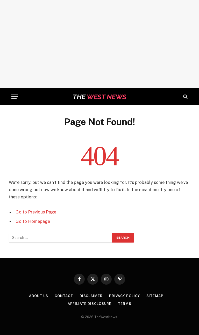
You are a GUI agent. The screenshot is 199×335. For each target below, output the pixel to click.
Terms (124, 304)
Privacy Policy (124, 296)
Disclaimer (91, 296)
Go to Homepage (33, 221)
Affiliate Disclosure (89, 304)
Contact (64, 296)
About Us (38, 296)
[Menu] (14, 97)
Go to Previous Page (36, 212)
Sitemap (155, 296)
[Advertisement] (99, 44)
